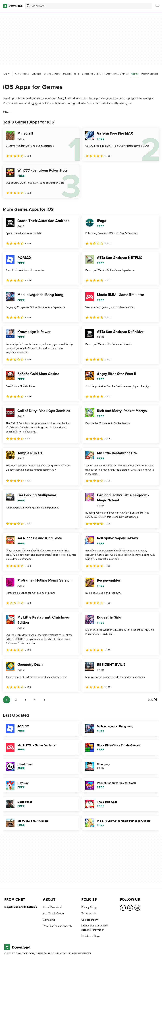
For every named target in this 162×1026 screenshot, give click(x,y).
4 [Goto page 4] (35, 699)
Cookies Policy (89, 919)
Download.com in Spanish (57, 926)
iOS (6, 73)
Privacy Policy (89, 907)
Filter (8, 112)
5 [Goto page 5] (44, 699)
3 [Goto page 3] (25, 699)
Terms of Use (88, 913)
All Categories (22, 74)
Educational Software (92, 74)
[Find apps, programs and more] (88, 6)
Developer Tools (71, 74)
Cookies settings (90, 936)
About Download (52, 907)
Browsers (36, 74)
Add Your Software (53, 913)
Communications (52, 74)
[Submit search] (28, 6)
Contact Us (49, 919)
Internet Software (149, 74)
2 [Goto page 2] (16, 699)
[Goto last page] (152, 699)
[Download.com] (12, 6)
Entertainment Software (116, 74)
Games (134, 74)
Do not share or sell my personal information (94, 927)
